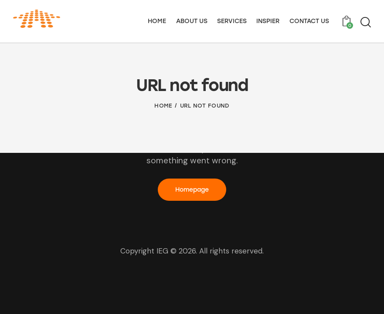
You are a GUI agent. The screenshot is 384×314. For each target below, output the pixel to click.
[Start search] (366, 22)
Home (163, 105)
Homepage (192, 189)
